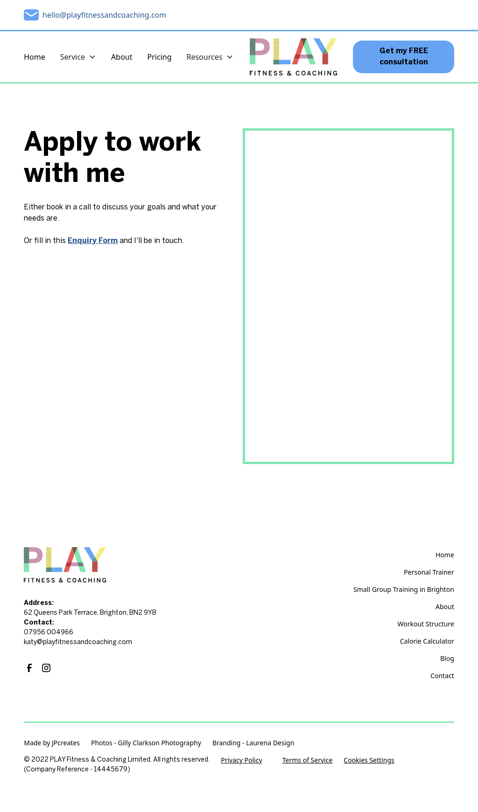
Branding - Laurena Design (253, 742)
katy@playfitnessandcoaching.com (78, 642)
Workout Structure (426, 623)
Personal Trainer (429, 572)
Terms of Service (307, 760)
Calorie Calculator (427, 641)
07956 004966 (48, 633)
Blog (447, 658)
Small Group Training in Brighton (403, 589)
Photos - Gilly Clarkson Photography (146, 742)
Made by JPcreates (52, 742)
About (121, 57)
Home (34, 57)
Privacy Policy (241, 760)
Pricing (160, 57)
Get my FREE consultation (404, 57)
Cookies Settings (369, 760)
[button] (78, 57)
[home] (293, 57)
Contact (442, 675)
